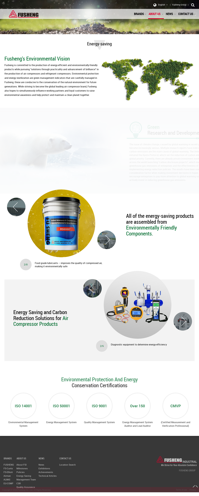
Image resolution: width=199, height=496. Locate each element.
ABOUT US (156, 14)
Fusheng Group (179, 4)
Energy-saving (103, 21)
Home (92, 21)
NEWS (171, 14)
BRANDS (140, 14)
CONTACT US (187, 14)
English (160, 5)
